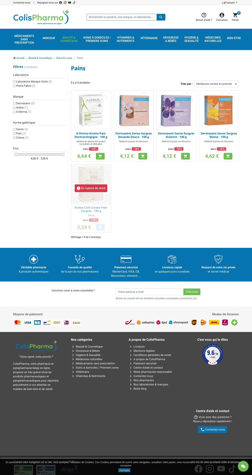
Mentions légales (142, 350)
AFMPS (71, 401)
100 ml (91, 215)
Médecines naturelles (86, 359)
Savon (22, 129)
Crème (22, 137)
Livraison (137, 346)
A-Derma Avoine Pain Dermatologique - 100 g (91, 135)
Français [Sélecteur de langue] (228, 2)
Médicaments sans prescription (93, 363)
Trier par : (186, 84)
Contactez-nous (21, 2)
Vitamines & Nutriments (88, 376)
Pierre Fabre (25, 85)
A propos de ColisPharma (147, 359)
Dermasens (25, 103)
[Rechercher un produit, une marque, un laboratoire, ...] (126, 17)
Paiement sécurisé (143, 363)
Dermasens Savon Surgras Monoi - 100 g (219, 135)
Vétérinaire (80, 372)
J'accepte (124, 470)
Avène (22, 107)
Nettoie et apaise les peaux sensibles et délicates (91, 143)
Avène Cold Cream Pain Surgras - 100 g (91, 209)
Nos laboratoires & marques (148, 384)
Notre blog (137, 388)
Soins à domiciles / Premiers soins (95, 367)
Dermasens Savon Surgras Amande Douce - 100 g (133, 135)
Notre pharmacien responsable (150, 372)
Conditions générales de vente (150, 355)
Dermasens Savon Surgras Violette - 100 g (176, 135)
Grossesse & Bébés (85, 350)
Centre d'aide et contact (146, 367)
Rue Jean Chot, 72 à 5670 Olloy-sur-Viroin (124, 448)
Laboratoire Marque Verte (34, 81)
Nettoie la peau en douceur (133, 141)
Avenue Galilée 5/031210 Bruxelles (70, 417)
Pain (21, 133)
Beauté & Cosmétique (87, 346)
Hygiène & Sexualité (85, 355)
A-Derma (23, 111)
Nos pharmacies (141, 380)
